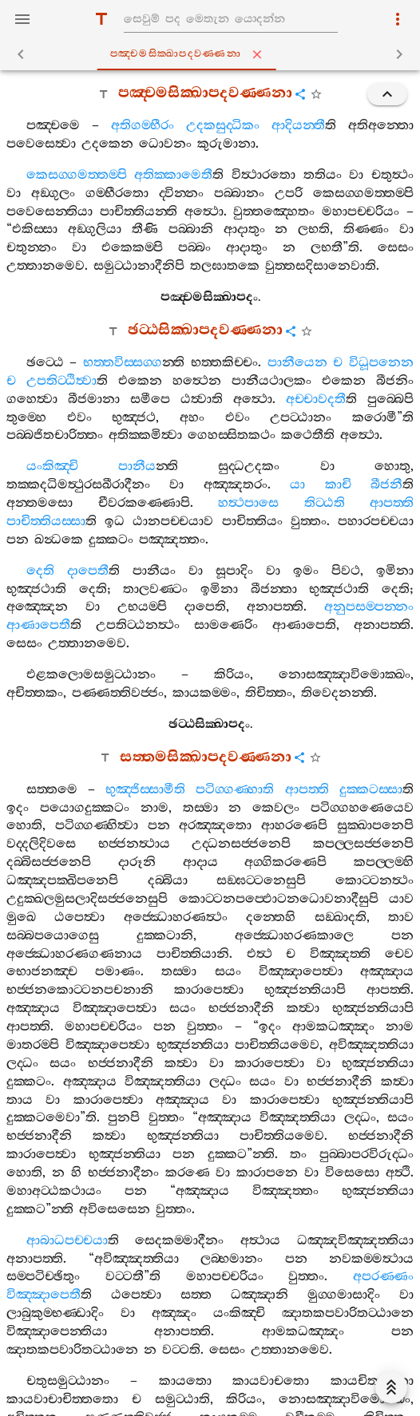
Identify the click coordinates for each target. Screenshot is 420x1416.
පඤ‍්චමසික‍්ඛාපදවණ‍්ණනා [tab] (213, 54)
